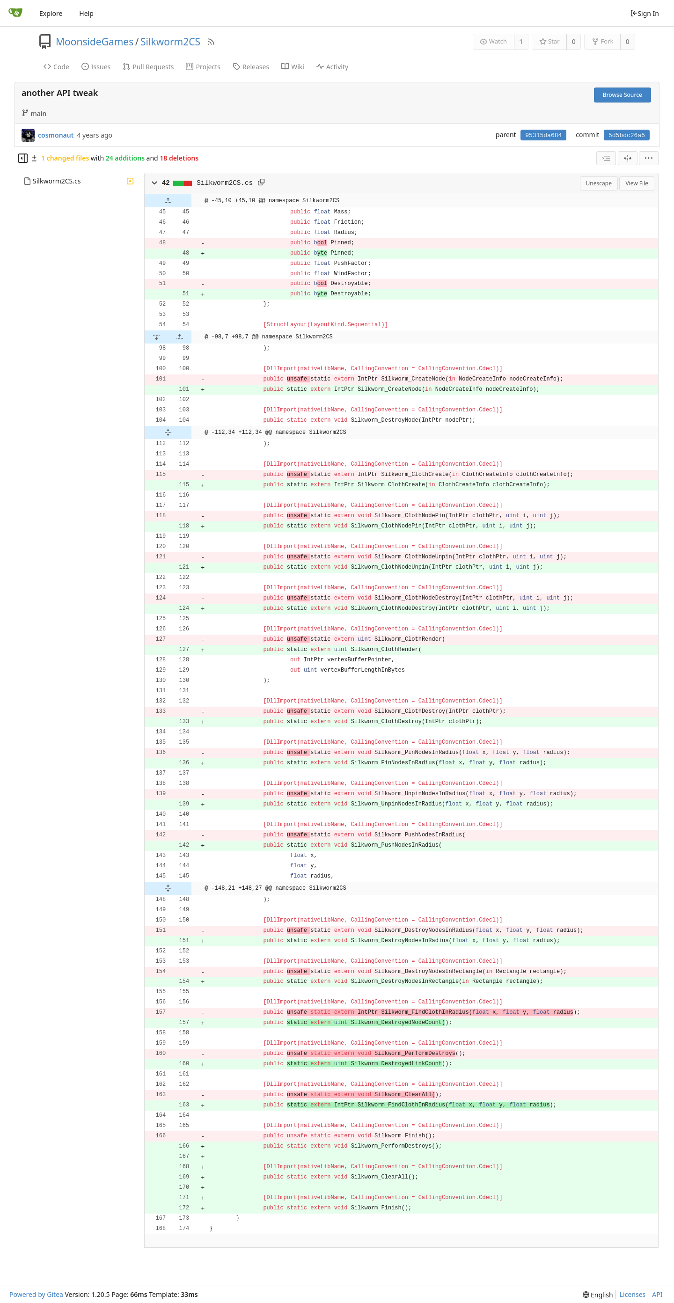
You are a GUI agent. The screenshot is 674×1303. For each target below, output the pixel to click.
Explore (50, 13)
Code (56, 66)
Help (86, 13)
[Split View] (627, 158)
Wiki (292, 66)
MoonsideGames (94, 41)
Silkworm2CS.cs (57, 180)
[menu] (649, 158)
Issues (95, 66)
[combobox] (606, 158)
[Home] (15, 13)
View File (636, 183)
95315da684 (543, 135)
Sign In (644, 13)
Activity (332, 66)
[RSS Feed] (211, 41)
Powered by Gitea (36, 1294)
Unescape (599, 183)
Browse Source (622, 95)
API (657, 1294)
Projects (203, 66)
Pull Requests (148, 66)
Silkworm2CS (170, 41)
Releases (251, 66)
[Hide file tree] (22, 158)
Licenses (633, 1294)
